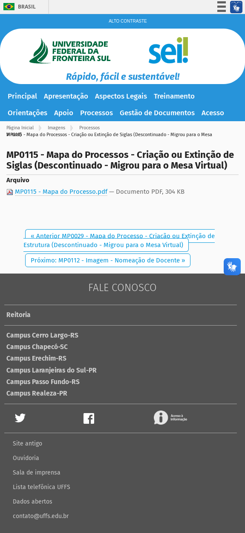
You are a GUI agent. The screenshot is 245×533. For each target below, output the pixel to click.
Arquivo (17, 180)
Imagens (56, 128)
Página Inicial (20, 128)
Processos (89, 128)
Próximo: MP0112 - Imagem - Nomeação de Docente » (108, 260)
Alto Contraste (128, 21)
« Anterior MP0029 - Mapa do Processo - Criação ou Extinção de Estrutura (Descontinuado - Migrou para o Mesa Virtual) (119, 240)
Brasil (27, 6)
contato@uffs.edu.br (41, 516)
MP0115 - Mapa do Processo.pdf (61, 191)
